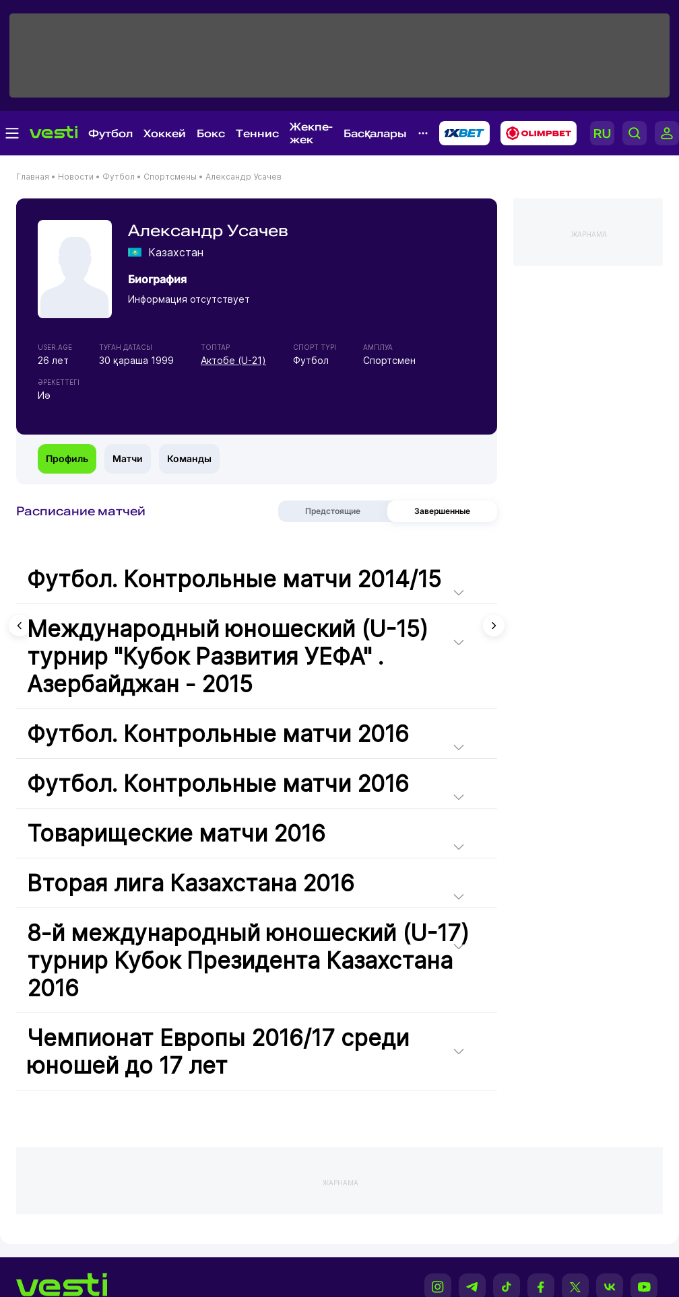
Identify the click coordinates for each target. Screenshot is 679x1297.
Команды (189, 458)
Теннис (257, 133)
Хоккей (164, 133)
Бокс (211, 133)
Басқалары (375, 133)
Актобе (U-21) (233, 360)
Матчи (127, 458)
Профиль (67, 458)
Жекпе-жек (311, 133)
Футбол (110, 133)
